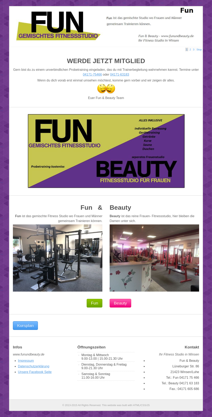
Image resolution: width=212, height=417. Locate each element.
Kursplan (25, 325)
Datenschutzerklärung (33, 366)
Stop (199, 49)
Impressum (26, 360)
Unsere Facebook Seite (35, 372)
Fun (94, 303)
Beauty (120, 303)
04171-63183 (119, 74)
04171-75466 (92, 74)
